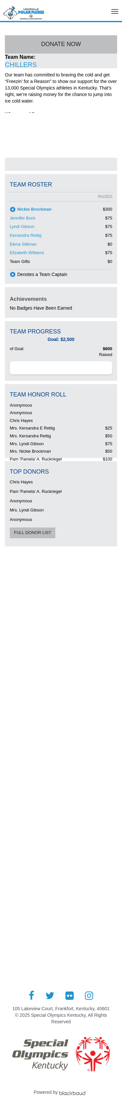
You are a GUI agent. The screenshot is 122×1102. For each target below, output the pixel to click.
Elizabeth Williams (27, 252)
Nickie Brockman (34, 209)
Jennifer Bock (22, 218)
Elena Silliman (23, 244)
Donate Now (61, 44)
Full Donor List (32, 532)
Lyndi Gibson (22, 226)
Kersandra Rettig (26, 235)
